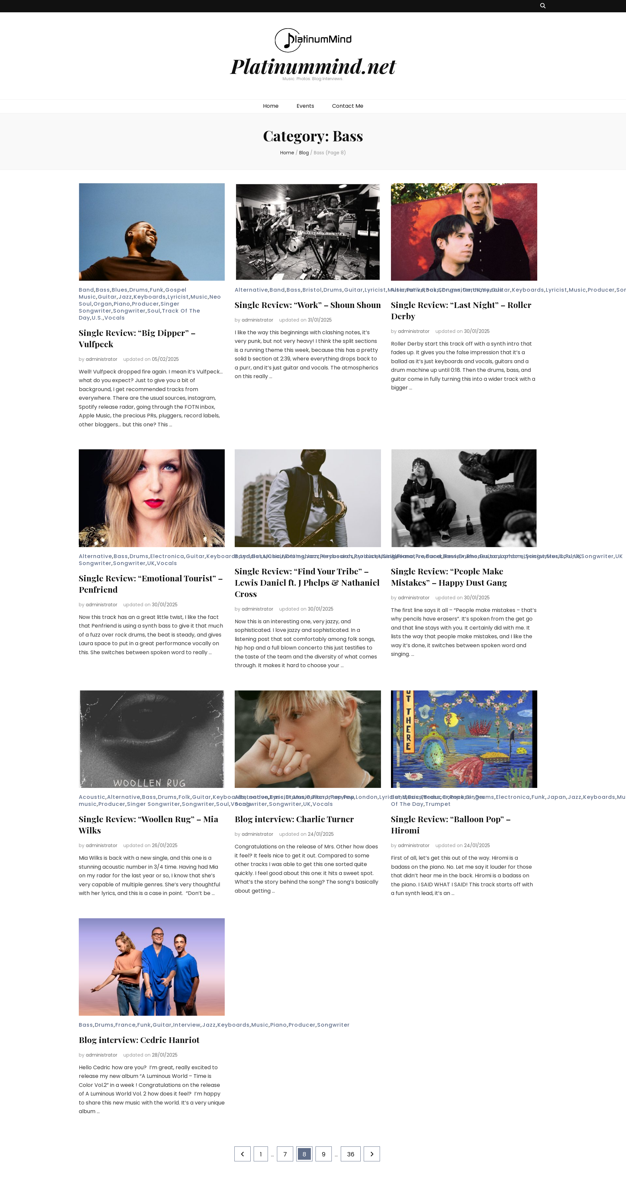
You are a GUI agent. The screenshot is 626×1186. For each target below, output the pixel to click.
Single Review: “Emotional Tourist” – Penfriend (136, 583)
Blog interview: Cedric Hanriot (145, 1039)
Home (271, 106)
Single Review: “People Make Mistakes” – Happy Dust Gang (454, 576)
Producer (145, 304)
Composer (458, 797)
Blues (120, 290)
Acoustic (92, 797)
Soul (153, 311)
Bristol (312, 290)
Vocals (114, 318)
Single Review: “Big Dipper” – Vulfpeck (143, 338)
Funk (157, 290)
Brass (432, 797)
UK (151, 563)
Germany (476, 290)
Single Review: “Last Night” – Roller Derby (454, 310)
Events (305, 106)
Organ (102, 304)
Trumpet (438, 804)
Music (199, 297)
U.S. (97, 318)
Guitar (107, 297)
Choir (276, 556)
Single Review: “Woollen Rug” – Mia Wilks (147, 824)
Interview (340, 797)
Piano (122, 304)
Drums (138, 290)
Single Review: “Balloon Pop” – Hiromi (458, 824)
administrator (101, 359)
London (511, 556)
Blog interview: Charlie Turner (301, 818)
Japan (556, 797)
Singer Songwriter (153, 804)
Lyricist (178, 297)
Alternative (251, 290)
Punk (572, 556)
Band (86, 290)
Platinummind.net (313, 65)
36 (354, 1152)
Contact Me (347, 106)
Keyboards (150, 297)
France (125, 1025)
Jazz (125, 297)
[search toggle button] (543, 6)
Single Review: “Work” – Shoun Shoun (302, 310)
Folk (184, 797)
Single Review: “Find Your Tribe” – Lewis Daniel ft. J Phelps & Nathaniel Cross (305, 581)
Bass (103, 290)
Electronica (167, 556)
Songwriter (129, 311)
